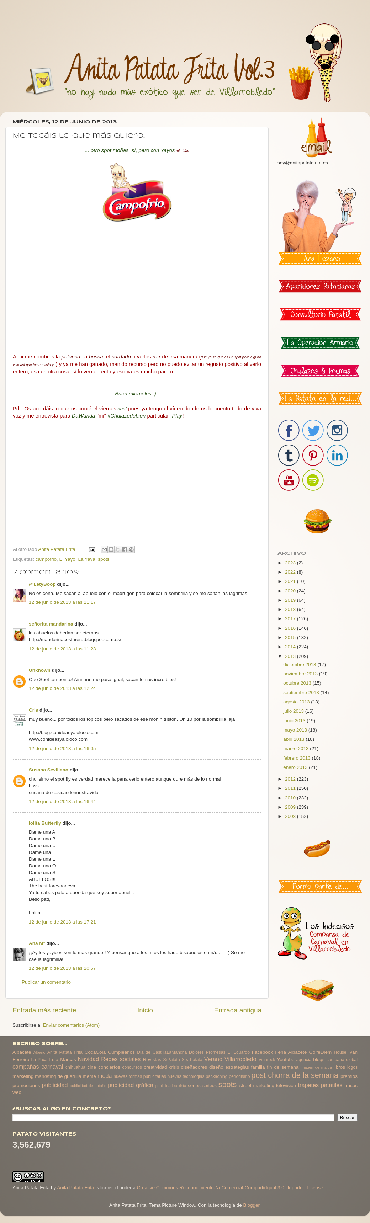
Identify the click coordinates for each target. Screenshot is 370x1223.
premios (349, 1076)
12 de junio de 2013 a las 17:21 (62, 922)
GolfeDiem (320, 1052)
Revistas (152, 1059)
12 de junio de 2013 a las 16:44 (62, 801)
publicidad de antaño (88, 1086)
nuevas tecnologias (185, 1076)
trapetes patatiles (320, 1085)
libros (339, 1067)
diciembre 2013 (300, 664)
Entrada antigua (237, 1010)
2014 (291, 646)
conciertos (109, 1067)
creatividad (155, 1067)
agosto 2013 (297, 701)
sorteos (209, 1085)
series (194, 1085)
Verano (213, 1059)
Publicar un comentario (46, 982)
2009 (291, 807)
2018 (291, 609)
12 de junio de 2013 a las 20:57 (62, 968)
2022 (291, 572)
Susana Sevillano (48, 769)
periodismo (239, 1076)
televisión (286, 1085)
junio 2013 (295, 720)
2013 (291, 656)
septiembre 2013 (301, 692)
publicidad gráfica (130, 1085)
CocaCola (95, 1052)
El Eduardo (238, 1052)
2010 (291, 798)
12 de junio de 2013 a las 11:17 (62, 602)
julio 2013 (294, 711)
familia (258, 1067)
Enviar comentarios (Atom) (71, 1025)
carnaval (52, 1066)
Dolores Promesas (207, 1052)
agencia (304, 1059)
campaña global (342, 1059)
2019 (291, 600)
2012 (291, 779)
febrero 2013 (297, 758)
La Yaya (86, 559)
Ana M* (37, 943)
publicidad (55, 1085)
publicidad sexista (170, 1086)
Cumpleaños (121, 1052)
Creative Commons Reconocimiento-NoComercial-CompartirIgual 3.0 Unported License (230, 1187)
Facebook (262, 1052)
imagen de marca (316, 1067)
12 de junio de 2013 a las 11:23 (62, 649)
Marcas (68, 1059)
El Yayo (67, 559)
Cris (33, 710)
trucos (351, 1085)
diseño (216, 1067)
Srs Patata (192, 1059)
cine (92, 1067)
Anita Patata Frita (65, 1052)
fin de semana (282, 1067)
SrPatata (171, 1059)
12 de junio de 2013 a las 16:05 (62, 748)
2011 (291, 788)
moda (104, 1076)
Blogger (251, 1205)
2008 (291, 816)
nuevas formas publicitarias (139, 1076)
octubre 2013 (298, 683)
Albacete (21, 1052)
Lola (53, 1059)
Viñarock (267, 1059)
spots (103, 559)
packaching (216, 1076)
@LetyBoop (42, 584)
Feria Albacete (291, 1052)
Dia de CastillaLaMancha (162, 1052)
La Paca (39, 1059)
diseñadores (194, 1067)
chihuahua (75, 1067)
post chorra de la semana (294, 1075)
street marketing (256, 1085)
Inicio (145, 1010)
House (340, 1052)
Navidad (88, 1059)
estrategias (237, 1067)
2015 (291, 637)
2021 (291, 581)
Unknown (40, 670)
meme (89, 1076)
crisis (174, 1067)
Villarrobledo (240, 1059)
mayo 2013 (295, 730)
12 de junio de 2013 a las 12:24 (62, 688)
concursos (132, 1067)
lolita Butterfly (45, 823)
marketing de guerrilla (58, 1076)
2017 (291, 618)
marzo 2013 (296, 748)
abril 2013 (294, 739)
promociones (26, 1085)
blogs (318, 1059)
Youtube (286, 1059)
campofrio (46, 559)
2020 (291, 591)
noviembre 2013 (301, 673)
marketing (22, 1076)
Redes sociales (121, 1059)
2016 (291, 628)
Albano (39, 1052)
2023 (291, 562)
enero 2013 (296, 767)
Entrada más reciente (44, 1010)
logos (352, 1067)
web (16, 1092)
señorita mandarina (51, 624)
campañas (25, 1066)
